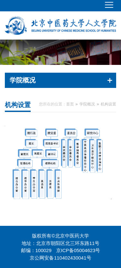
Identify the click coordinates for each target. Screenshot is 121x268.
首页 (70, 104)
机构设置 (108, 104)
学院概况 (87, 104)
